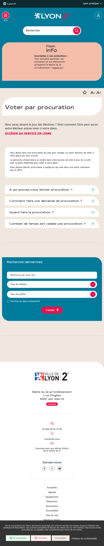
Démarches (52, 502)
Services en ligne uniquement (25, 301)
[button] (84, 92)
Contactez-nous (52, 439)
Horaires (52, 404)
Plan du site (52, 515)
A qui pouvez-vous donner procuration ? (40, 189)
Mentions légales (52, 520)
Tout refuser (41, 538)
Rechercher (33, 30)
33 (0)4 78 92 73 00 (52, 429)
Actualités (52, 488)
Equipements (52, 497)
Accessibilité (52, 511)
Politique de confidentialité (84, 538)
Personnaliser (60, 538)
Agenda (52, 492)
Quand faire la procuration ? (31, 212)
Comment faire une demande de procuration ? (45, 200)
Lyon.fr (11, 4)
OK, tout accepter (18, 538)
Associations (52, 506)
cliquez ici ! (57, 68)
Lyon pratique (92, 3)
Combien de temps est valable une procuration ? (47, 223)
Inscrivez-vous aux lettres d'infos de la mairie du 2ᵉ (52, 450)
